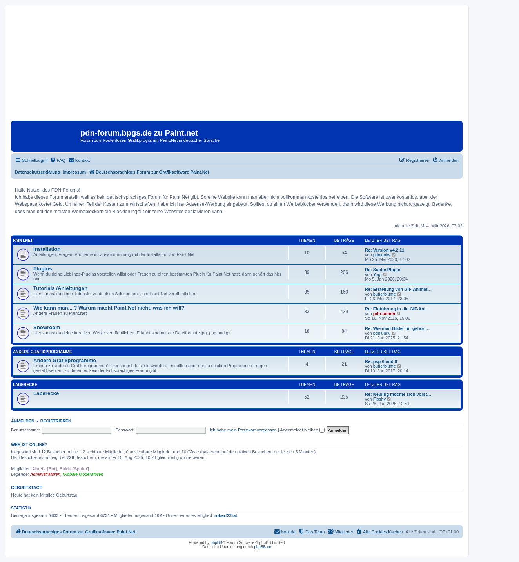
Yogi (377, 274)
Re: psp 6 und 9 (381, 361)
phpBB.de (262, 547)
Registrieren (55, 421)
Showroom (46, 327)
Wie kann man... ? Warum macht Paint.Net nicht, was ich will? (109, 308)
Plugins (42, 269)
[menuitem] (57, 160)
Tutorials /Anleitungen (60, 288)
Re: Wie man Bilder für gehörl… (397, 328)
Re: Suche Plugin (382, 269)
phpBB (216, 542)
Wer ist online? (29, 444)
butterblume (384, 294)
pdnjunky (381, 254)
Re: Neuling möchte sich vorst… (398, 394)
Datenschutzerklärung (37, 172)
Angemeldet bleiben (302, 430)
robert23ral (225, 515)
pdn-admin (384, 313)
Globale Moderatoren (83, 474)
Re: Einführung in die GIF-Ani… (397, 308)
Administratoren (45, 474)
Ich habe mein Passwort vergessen (243, 430)
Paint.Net (23, 240)
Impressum (74, 172)
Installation (47, 249)
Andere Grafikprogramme (42, 352)
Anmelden (22, 421)
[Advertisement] (237, 66)
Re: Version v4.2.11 (384, 250)
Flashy (379, 399)
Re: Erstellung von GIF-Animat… (398, 289)
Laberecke (25, 385)
